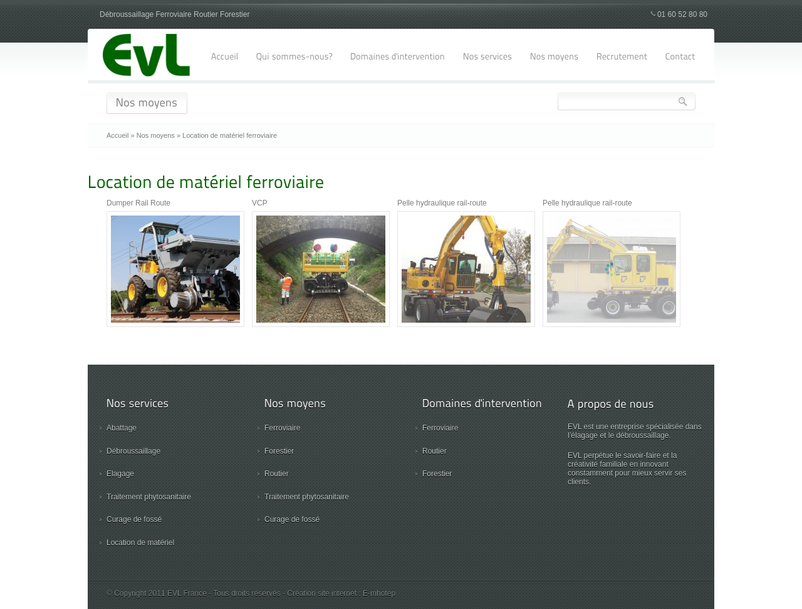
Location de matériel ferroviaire (229, 135)
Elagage (120, 473)
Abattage (122, 428)
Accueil (117, 135)
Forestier (279, 451)
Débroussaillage (133, 451)
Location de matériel (140, 542)
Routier (276, 473)
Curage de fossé (134, 519)
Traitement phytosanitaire (149, 496)
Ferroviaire (282, 428)
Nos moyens (156, 135)
